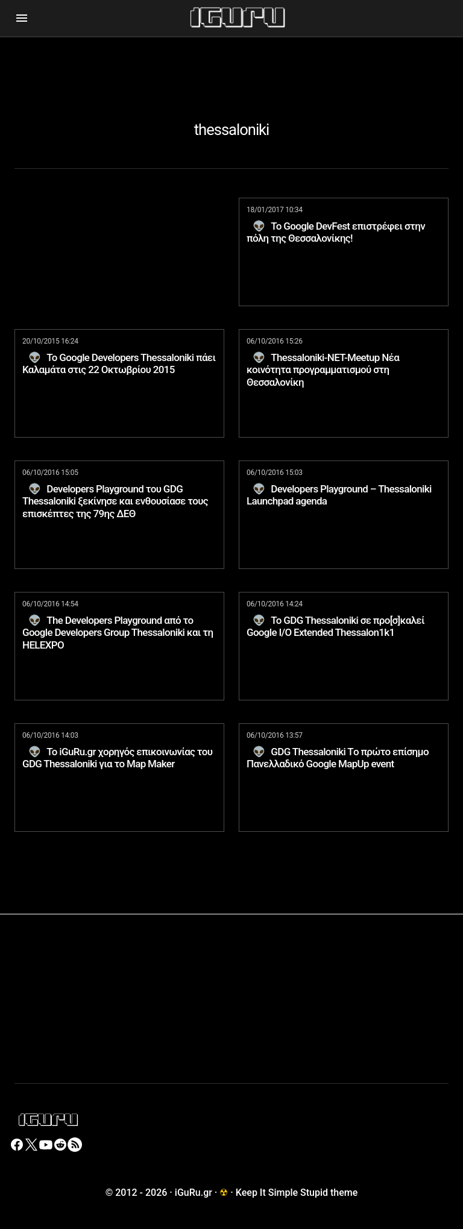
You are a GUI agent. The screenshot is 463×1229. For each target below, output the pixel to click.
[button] (21, 18)
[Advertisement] (231, 64)
